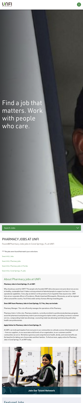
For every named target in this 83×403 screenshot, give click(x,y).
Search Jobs (9, 228)
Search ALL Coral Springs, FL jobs (14, 271)
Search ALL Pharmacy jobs (11, 261)
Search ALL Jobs (8, 256)
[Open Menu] (79, 5)
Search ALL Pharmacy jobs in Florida (15, 266)
